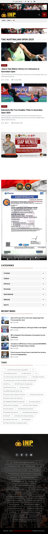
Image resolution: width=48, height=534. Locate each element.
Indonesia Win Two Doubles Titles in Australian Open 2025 (21, 111)
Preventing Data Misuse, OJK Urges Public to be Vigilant (29, 327)
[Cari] (39, 14)
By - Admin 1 (5, 123)
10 (33, 370)
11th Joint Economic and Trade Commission (15, 377)
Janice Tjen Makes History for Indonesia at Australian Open (20, 70)
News (8, 20)
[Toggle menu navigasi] (44, 14)
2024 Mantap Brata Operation (25, 409)
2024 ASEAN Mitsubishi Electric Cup (12, 391)
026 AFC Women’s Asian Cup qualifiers (17, 370)
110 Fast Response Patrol (10, 373)
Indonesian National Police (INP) (22, 531)
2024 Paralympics (26, 419)
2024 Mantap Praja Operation (30, 412)
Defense (7, 284)
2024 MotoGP (6, 416)
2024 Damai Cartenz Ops (36, 394)
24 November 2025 (17, 123)
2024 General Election (34, 401)
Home (3, 20)
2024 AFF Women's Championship (23, 384)
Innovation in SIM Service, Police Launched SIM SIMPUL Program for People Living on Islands (29, 345)
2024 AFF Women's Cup (9, 387)
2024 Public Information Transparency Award (15, 423)
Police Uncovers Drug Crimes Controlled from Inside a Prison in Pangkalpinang (28, 353)
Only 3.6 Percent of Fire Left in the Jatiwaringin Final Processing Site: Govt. (27, 319)
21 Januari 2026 (16, 79)
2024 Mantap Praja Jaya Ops (10, 412)
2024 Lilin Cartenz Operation (30, 405)
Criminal (7, 273)
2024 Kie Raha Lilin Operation (11, 405)
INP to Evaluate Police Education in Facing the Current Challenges (28, 336)
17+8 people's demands (37, 377)
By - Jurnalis (5, 79)
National (7, 299)
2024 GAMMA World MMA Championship (14, 401)
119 (36, 373)
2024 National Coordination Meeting (23, 416)
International (8, 294)
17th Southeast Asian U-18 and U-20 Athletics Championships (19, 380)
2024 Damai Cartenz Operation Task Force (14, 394)
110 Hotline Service (26, 373)
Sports (4, 65)
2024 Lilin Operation (8, 409)
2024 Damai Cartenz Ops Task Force (13, 398)
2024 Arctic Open (24, 387)
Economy (7, 289)
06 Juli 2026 (14, 322)
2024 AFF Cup (6, 384)
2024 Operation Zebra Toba (10, 419)
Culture (6, 278)
